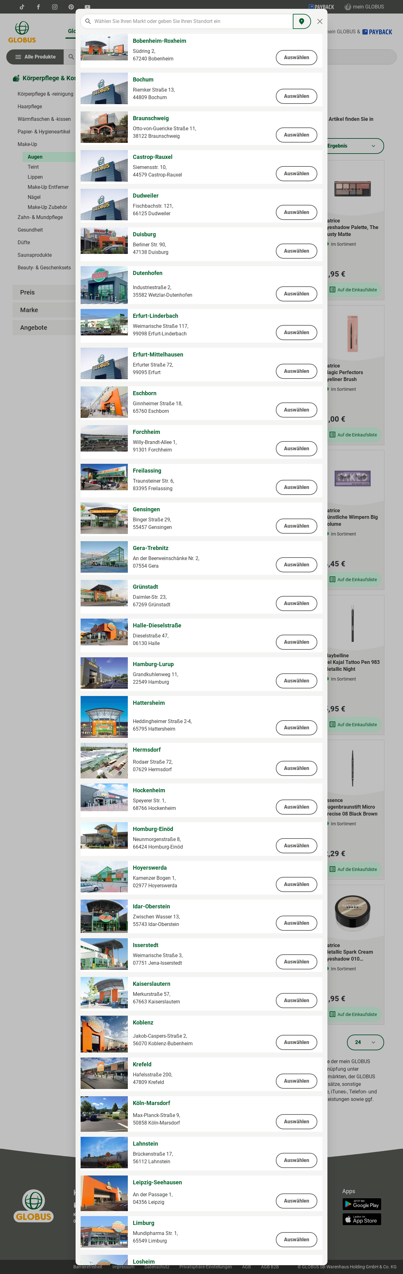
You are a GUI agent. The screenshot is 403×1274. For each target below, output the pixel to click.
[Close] (320, 21)
